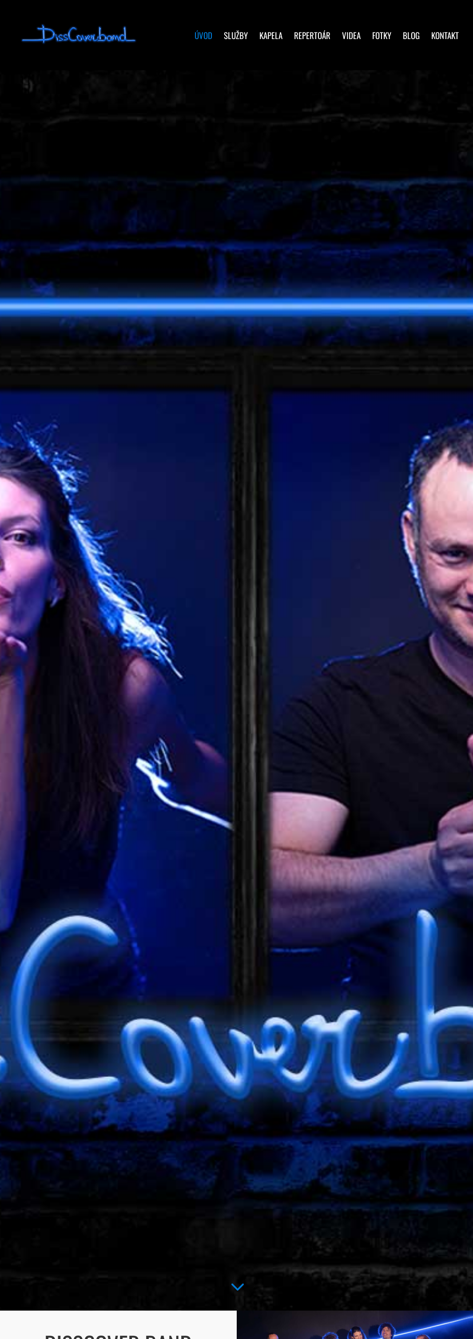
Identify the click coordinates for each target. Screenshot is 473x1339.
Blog (411, 36)
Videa (351, 36)
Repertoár (312, 36)
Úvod (203, 36)
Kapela (270, 36)
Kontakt (445, 36)
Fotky (381, 36)
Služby (236, 36)
